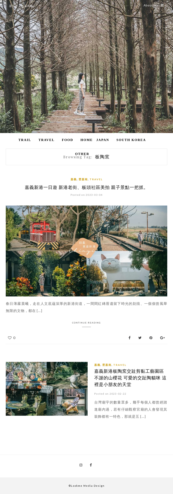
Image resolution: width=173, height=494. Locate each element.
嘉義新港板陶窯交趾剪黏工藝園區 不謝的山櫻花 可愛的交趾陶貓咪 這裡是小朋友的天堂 (130, 377)
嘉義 (74, 179)
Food (67, 140)
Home (87, 140)
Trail (24, 140)
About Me (154, 5)
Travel (46, 140)
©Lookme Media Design (87, 485)
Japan (102, 140)
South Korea (131, 140)
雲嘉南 (83, 179)
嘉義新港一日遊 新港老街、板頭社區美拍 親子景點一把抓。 (86, 187)
